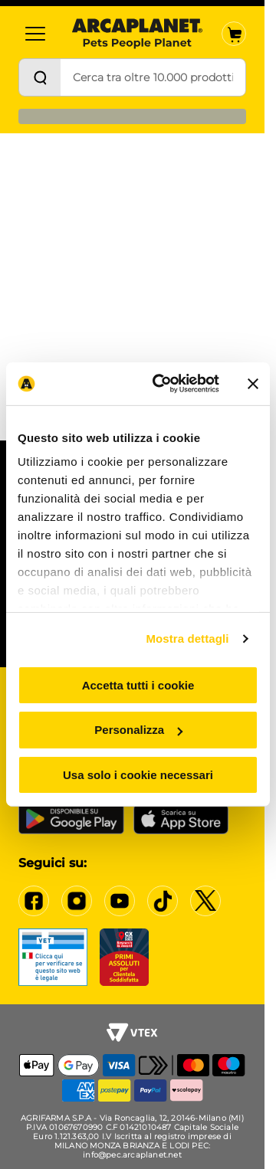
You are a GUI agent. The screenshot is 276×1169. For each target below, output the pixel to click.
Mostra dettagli (187, 638)
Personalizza (138, 729)
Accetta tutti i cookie (138, 684)
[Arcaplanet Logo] (137, 33)
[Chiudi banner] (253, 383)
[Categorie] (35, 34)
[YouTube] (119, 901)
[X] (205, 901)
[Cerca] (40, 77)
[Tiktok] (162, 901)
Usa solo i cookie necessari (138, 774)
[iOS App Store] (180, 819)
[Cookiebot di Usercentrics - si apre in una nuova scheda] (161, 384)
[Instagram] (76, 901)
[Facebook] (33, 901)
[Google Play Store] (71, 819)
